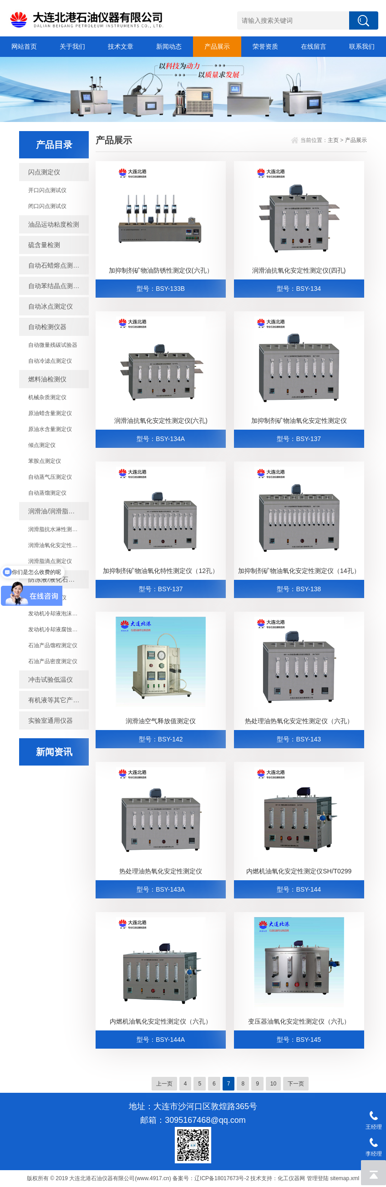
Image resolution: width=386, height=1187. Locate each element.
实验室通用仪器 (50, 720)
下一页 (296, 1083)
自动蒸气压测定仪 (50, 477)
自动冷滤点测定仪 (50, 361)
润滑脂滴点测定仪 (50, 561)
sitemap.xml (344, 1178)
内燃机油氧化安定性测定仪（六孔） (161, 1021)
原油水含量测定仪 (50, 429)
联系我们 (362, 46)
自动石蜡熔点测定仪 (57, 265)
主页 (333, 140)
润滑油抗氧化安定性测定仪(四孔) (298, 270)
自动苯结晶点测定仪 (57, 285)
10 (273, 1083)
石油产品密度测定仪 (52, 661)
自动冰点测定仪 (50, 306)
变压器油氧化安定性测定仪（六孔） (299, 1021)
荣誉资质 (265, 46)
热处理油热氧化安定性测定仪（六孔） (299, 721)
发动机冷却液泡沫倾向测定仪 (58, 613)
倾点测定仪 (42, 445)
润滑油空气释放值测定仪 (161, 721)
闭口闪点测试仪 (47, 206)
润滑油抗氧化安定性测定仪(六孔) (161, 420)
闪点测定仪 (44, 172)
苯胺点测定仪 (44, 461)
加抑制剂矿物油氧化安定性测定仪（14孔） (299, 570)
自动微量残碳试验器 (52, 345)
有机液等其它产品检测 (58, 700)
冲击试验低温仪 (50, 679)
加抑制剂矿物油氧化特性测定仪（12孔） (160, 570)
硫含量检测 (44, 245)
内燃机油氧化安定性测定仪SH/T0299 (298, 871)
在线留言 (313, 46)
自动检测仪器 (47, 326)
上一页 (164, 1083)
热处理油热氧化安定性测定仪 (160, 871)
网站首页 (24, 46)
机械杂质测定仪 (47, 397)
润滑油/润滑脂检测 (54, 511)
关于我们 (72, 46)
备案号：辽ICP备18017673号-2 (211, 1178)
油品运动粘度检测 (53, 224)
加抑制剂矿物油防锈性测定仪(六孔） (161, 270)
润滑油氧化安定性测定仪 (58, 545)
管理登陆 (318, 1178)
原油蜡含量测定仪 (50, 413)
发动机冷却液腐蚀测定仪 (58, 629)
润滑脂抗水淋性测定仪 (55, 529)
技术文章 (120, 46)
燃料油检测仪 (47, 379)
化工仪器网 (291, 1178)
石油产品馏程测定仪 (52, 645)
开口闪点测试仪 (47, 190)
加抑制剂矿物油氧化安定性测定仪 (299, 420)
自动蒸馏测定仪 (47, 493)
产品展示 (217, 46)
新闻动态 (169, 46)
